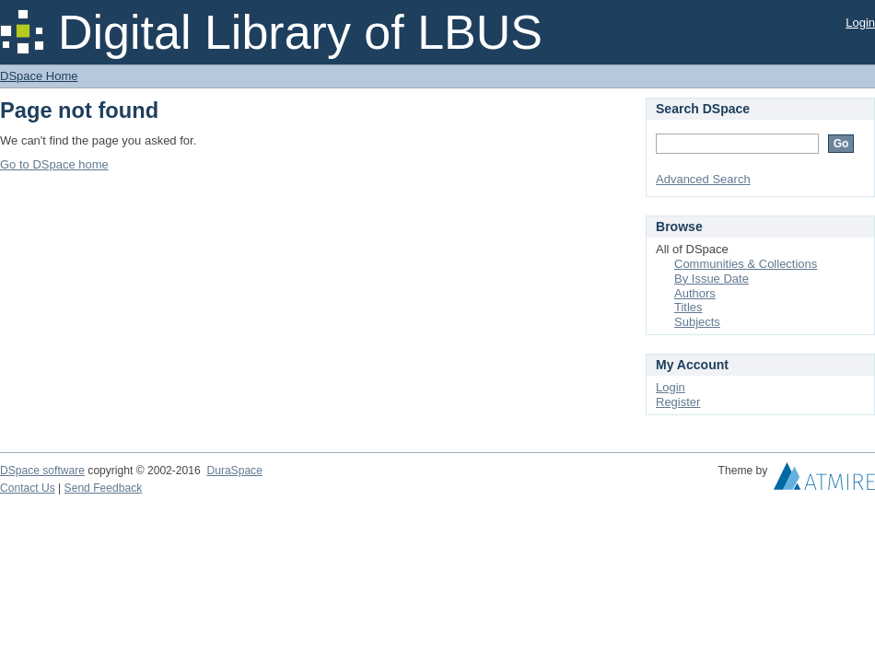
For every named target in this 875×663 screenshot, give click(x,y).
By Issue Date (711, 278)
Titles (688, 307)
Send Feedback (103, 488)
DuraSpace (234, 470)
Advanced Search (703, 179)
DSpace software (42, 470)
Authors (695, 293)
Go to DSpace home (54, 164)
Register (678, 402)
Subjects (697, 322)
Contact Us (27, 488)
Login (860, 22)
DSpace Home (39, 76)
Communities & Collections (745, 264)
